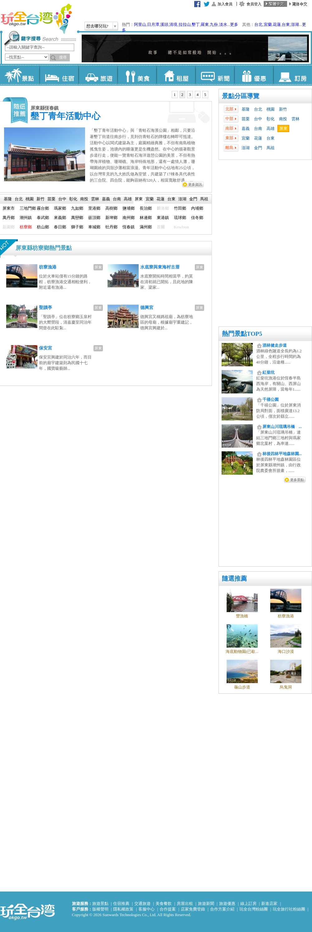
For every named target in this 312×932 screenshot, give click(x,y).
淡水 (223, 24)
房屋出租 (185, 903)
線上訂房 (248, 903)
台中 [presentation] (62, 199)
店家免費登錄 (193, 909)
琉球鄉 (180, 217)
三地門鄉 (28, 208)
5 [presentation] (205, 94)
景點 (19, 75)
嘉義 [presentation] (106, 199)
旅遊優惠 (227, 903)
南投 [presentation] (84, 199)
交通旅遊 (142, 903)
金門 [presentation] (193, 199)
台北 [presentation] (19, 199)
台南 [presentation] (117, 199)
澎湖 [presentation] (182, 199)
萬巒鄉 (77, 217)
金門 (258, 147)
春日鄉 (60, 227)
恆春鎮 (128, 227)
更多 (234, 24)
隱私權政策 (123, 909)
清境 (173, 24)
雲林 (295, 119)
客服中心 (146, 909)
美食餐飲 (164, 903)
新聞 (214, 75)
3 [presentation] (190, 94)
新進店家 (269, 903)
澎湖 (295, 24)
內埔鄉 (197, 208)
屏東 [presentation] (139, 199)
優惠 (253, 75)
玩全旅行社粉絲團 (289, 909)
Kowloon (181, 227)
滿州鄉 (146, 227)
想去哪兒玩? (97, 26)
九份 (214, 24)
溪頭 (164, 24)
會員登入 (254, 4)
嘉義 (246, 128)
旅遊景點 (100, 903)
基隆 (246, 109)
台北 (258, 24)
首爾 (161, 227)
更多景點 (297, 480)
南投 (283, 119)
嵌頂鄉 (94, 217)
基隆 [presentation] (8, 199)
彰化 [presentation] (73, 199)
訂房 (292, 75)
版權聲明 (100, 909)
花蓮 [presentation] (160, 199)
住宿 (58, 75)
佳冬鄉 (197, 217)
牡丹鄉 (111, 227)
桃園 (270, 109)
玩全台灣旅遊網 (36, 18)
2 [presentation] (182, 94)
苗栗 (246, 119)
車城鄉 (94, 227)
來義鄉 (60, 217)
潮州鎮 (26, 217)
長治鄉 (146, 208)
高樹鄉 (111, 208)
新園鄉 (8, 227)
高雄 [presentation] (128, 199)
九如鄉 (77, 208)
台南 (258, 128)
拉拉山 (185, 24)
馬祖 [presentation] (204, 199)
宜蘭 (268, 24)
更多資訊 (195, 184)
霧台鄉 (43, 208)
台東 (286, 24)
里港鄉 (94, 208)
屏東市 (8, 208)
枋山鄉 (43, 227)
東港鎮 (163, 217)
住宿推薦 (121, 903)
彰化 (270, 119)
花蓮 (277, 24)
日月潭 (153, 24)
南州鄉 (128, 217)
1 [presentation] (175, 94)
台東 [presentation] (171, 199)
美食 (136, 75)
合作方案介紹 (222, 909)
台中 (258, 119)
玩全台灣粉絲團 (253, 909)
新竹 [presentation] (40, 199)
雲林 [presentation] (95, 199)
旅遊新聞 (206, 903)
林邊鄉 (146, 217)
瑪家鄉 (60, 208)
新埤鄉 (111, 217)
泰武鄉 (43, 217)
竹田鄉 (180, 208)
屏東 (283, 128)
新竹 (283, 109)
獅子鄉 (77, 227)
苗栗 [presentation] (51, 199)
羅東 (205, 24)
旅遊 (97, 75)
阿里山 (140, 24)
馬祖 (270, 147)
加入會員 (225, 4)
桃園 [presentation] (30, 199)
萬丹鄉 (8, 217)
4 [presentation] (198, 94)
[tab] (175, 95)
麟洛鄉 (163, 208)
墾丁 (196, 24)
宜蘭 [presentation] (150, 199)
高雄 (270, 128)
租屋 (175, 75)
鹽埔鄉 (128, 208)
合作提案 (168, 909)
